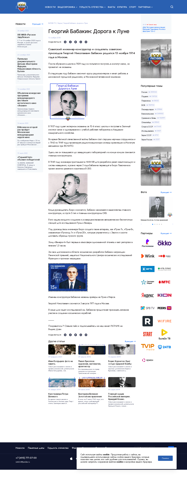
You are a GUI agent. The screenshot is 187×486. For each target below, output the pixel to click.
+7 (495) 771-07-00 (26, 474)
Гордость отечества (58, 464)
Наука (60, 23)
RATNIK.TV (52, 23)
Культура (122, 7)
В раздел (36, 24)
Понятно (165, 458)
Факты (111, 7)
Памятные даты (36, 464)
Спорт (132, 7)
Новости (50, 7)
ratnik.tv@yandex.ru (23, 478)
